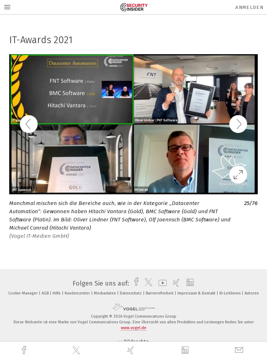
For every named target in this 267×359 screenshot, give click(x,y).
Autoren (252, 293)
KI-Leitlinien (230, 293)
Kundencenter (78, 293)
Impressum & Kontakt (197, 293)
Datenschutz (131, 293)
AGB (46, 293)
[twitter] (77, 350)
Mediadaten (105, 293)
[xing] (132, 350)
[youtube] (161, 283)
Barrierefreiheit (160, 293)
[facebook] (25, 350)
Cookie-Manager (23, 293)
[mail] (240, 350)
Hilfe (57, 293)
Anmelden (249, 7)
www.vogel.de (133, 327)
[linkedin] (186, 350)
